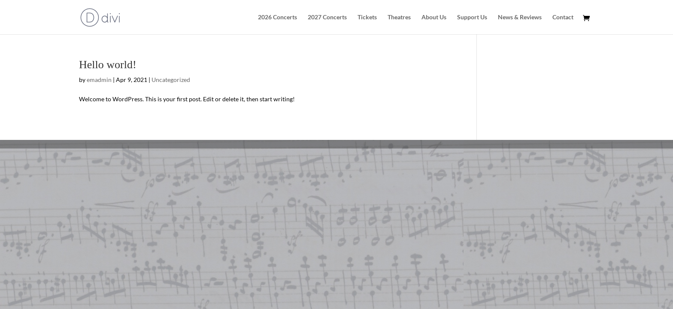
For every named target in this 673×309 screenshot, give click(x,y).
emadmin (99, 79)
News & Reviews (520, 17)
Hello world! (107, 64)
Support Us (472, 17)
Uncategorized (171, 79)
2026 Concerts (277, 17)
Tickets (367, 17)
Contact (562, 17)
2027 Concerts (327, 17)
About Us (433, 17)
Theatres (399, 17)
